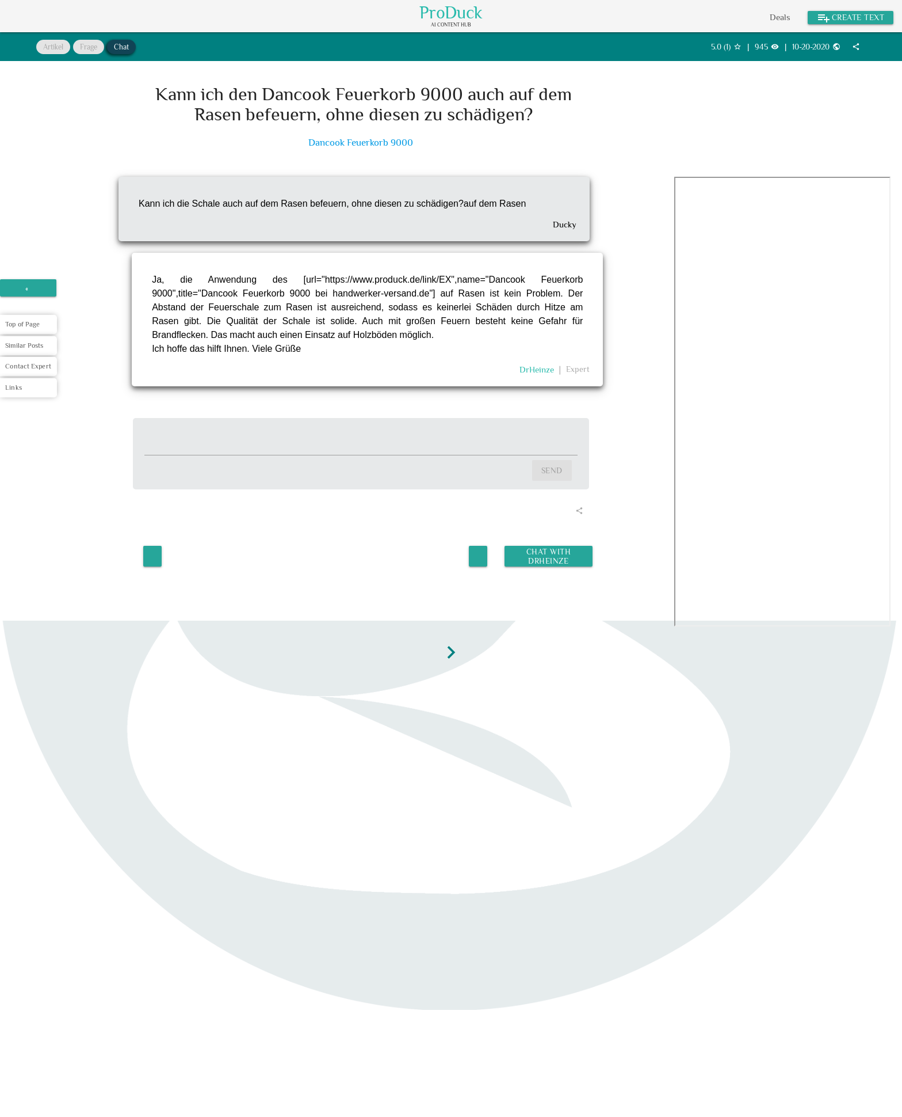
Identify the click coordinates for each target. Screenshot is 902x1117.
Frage (88, 47)
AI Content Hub (451, 25)
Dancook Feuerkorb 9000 (360, 142)
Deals (780, 17)
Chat (121, 47)
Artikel (53, 47)
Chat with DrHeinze (547, 554)
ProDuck (451, 12)
